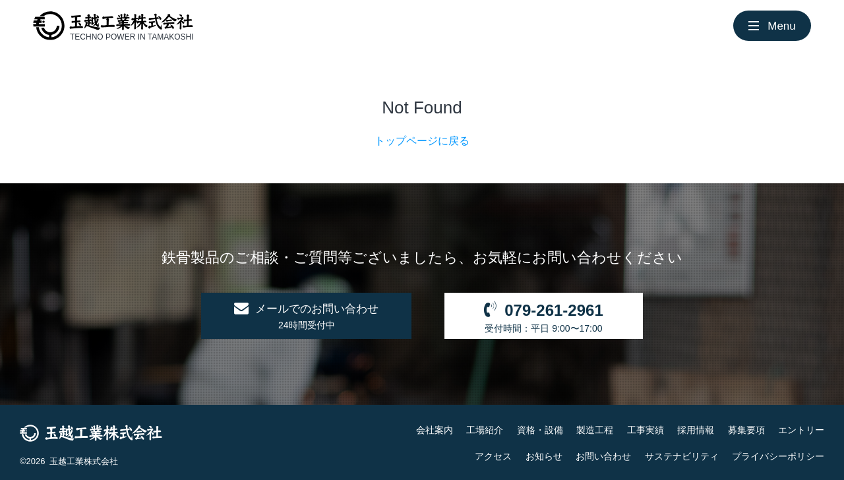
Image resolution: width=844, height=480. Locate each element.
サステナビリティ (682, 456)
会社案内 (434, 430)
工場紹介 (484, 430)
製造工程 (594, 430)
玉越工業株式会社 (83, 461)
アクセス (493, 456)
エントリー (801, 430)
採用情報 (695, 430)
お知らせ (544, 456)
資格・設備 (540, 430)
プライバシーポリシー (778, 456)
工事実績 (645, 430)
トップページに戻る (422, 140)
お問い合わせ (603, 456)
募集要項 (746, 430)
